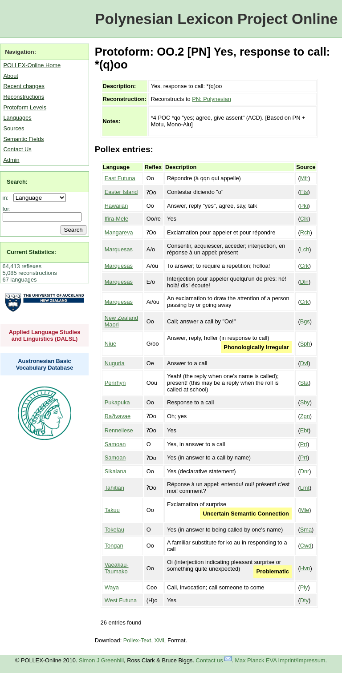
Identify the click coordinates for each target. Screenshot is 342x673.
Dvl (304, 363)
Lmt (304, 487)
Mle (304, 510)
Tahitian (114, 487)
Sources (13, 128)
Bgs (305, 321)
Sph (305, 343)
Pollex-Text (137, 640)
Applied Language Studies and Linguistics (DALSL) (45, 335)
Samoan (115, 444)
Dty (304, 600)
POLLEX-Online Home (32, 65)
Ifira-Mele (116, 218)
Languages (17, 117)
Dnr (304, 471)
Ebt (304, 430)
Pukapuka (117, 402)
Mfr (304, 178)
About (10, 76)
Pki (304, 205)
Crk (304, 265)
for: (7, 209)
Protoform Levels (24, 107)
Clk (304, 218)
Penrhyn (115, 382)
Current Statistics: (31, 252)
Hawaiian (116, 205)
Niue (110, 343)
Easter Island (121, 192)
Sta (304, 382)
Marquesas (119, 249)
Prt (303, 444)
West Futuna (121, 600)
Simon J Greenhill (101, 660)
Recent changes (23, 86)
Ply (304, 587)
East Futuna (120, 178)
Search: (17, 181)
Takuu (112, 510)
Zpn (305, 416)
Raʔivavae (117, 416)
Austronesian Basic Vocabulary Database (44, 364)
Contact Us (17, 149)
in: (7, 197)
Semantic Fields (23, 139)
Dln (304, 281)
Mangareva (119, 232)
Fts (304, 192)
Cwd (306, 545)
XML (160, 640)
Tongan (114, 545)
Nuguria (115, 363)
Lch (304, 249)
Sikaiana (115, 471)
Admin (11, 160)
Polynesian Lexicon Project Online (216, 19)
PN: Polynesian (211, 99)
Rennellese (119, 430)
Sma (306, 529)
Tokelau (114, 529)
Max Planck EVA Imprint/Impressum (280, 660)
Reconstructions (23, 96)
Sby (305, 402)
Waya (112, 587)
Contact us (214, 660)
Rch (305, 232)
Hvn (305, 568)
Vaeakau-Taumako (117, 568)
